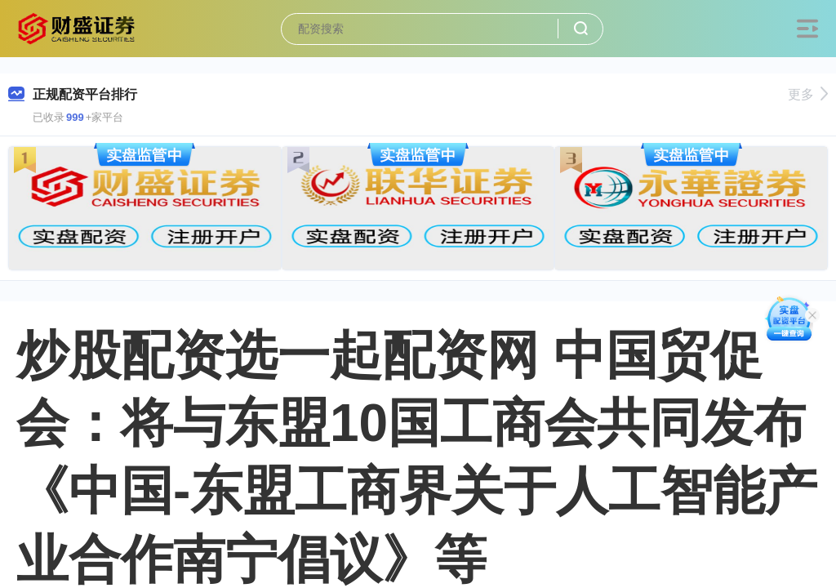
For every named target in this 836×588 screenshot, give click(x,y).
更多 (808, 94)
